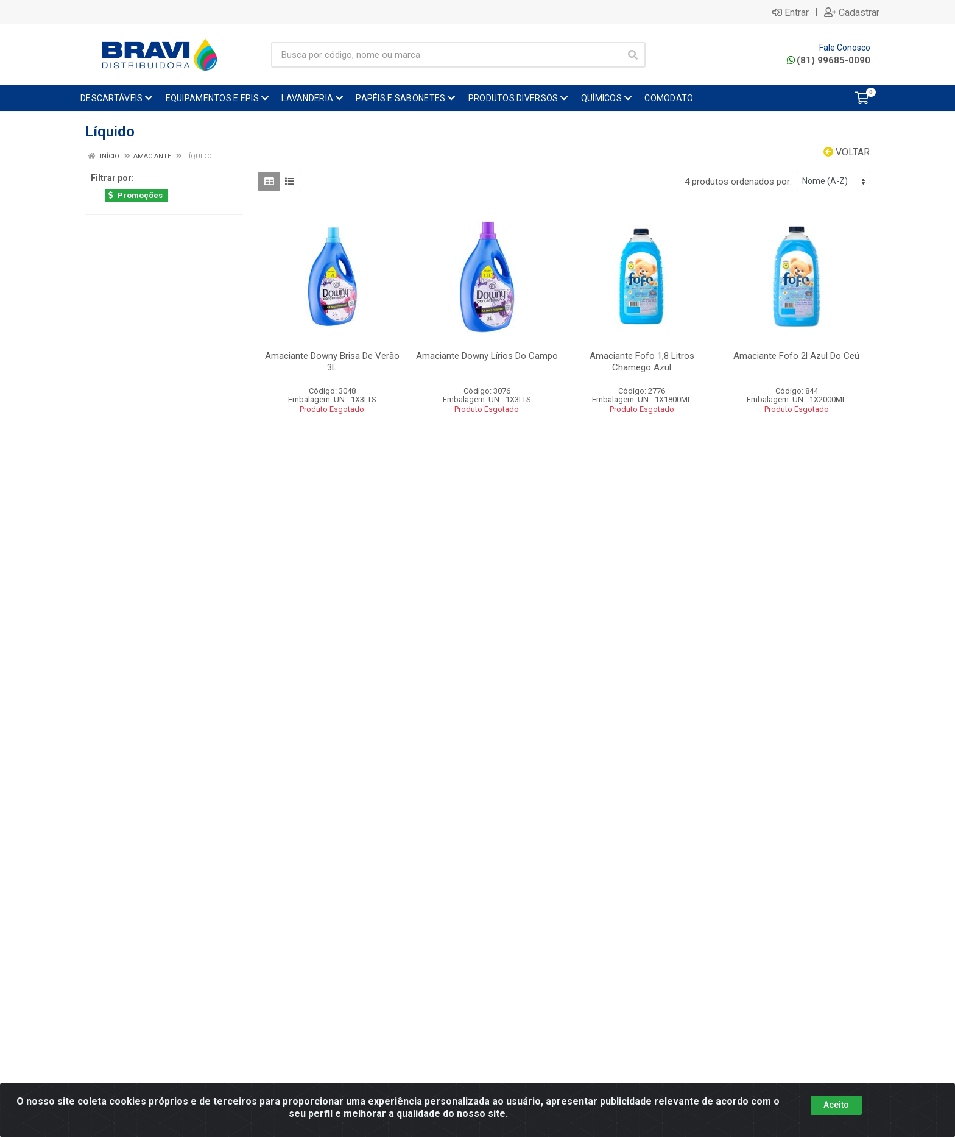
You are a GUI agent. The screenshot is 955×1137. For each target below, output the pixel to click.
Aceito (836, 1105)
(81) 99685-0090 (828, 60)
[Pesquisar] (633, 55)
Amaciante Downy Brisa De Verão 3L (332, 361)
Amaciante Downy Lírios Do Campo (487, 355)
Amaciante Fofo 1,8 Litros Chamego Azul (642, 361)
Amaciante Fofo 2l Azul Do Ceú (796, 355)
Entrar (790, 12)
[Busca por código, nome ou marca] (446, 55)
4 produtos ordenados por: (738, 181)
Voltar (846, 152)
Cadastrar (851, 12)
